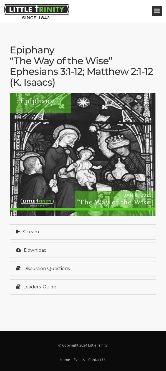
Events (79, 359)
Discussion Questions (43, 268)
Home (65, 359)
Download (31, 250)
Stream (27, 231)
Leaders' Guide (36, 287)
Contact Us (97, 359)
